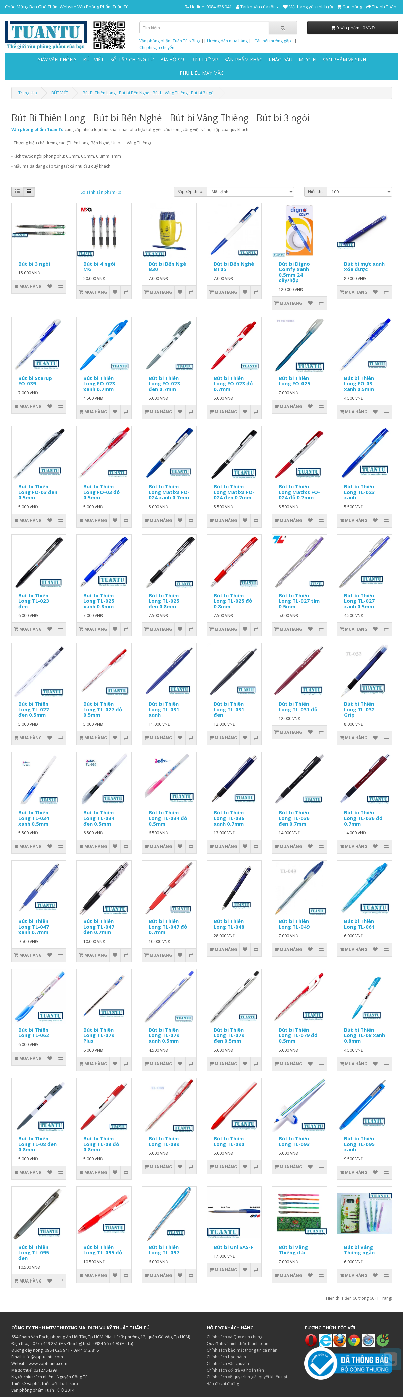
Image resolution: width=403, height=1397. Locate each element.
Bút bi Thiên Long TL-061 (359, 924)
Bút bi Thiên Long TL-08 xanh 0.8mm (364, 1035)
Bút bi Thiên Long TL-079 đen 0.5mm (229, 1035)
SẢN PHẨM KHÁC (243, 59)
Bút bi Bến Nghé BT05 (234, 266)
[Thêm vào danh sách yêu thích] (49, 286)
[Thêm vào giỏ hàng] (28, 286)
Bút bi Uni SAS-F (233, 1247)
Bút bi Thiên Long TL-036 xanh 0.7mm (229, 818)
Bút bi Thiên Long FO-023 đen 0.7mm (164, 383)
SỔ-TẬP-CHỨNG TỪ (132, 59)
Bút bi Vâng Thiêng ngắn (359, 1250)
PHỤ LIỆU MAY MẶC (202, 73)
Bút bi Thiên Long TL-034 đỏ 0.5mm (168, 818)
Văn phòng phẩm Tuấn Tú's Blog (169, 41)
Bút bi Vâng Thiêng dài (293, 1250)
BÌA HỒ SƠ (172, 59)
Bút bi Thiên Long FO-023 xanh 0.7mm (99, 383)
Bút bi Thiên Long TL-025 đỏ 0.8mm (233, 601)
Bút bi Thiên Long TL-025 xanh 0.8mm (98, 601)
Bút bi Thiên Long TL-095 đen (33, 1252)
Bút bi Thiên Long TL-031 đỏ (298, 706)
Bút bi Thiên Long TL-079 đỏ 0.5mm (298, 1035)
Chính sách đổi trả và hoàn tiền (235, 1370)
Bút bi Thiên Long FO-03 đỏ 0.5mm (101, 492)
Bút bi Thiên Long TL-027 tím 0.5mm (299, 601)
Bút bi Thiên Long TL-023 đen (33, 601)
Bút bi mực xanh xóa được (364, 266)
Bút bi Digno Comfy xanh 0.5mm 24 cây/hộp (294, 272)
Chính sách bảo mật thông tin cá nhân (242, 1350)
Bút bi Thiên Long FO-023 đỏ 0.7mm (233, 383)
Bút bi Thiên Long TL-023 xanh (359, 492)
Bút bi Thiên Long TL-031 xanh (164, 709)
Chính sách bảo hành (226, 1357)
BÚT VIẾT (93, 59)
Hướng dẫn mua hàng (227, 41)
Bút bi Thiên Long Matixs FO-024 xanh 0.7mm (169, 492)
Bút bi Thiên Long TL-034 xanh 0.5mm (33, 818)
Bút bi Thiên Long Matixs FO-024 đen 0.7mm (234, 492)
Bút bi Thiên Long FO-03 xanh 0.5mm (359, 383)
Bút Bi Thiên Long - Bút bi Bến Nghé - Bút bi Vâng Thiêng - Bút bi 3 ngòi (149, 93)
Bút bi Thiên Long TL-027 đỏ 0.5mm (102, 709)
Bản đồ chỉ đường (223, 1383)
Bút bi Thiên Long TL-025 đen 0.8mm (164, 601)
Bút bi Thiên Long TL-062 (33, 1032)
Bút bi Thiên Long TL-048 (229, 924)
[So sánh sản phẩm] (60, 286)
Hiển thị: (315, 191)
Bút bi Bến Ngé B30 (167, 266)
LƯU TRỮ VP (204, 59)
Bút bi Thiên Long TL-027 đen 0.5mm (33, 709)
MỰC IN (307, 59)
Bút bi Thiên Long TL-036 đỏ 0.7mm (363, 818)
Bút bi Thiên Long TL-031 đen (229, 709)
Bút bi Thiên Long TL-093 (294, 1141)
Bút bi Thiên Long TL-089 (164, 1141)
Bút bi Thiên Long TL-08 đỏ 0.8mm (101, 1144)
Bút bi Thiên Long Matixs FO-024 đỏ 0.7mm (299, 492)
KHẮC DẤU (280, 59)
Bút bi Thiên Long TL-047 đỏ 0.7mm (168, 926)
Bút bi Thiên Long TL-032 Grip (359, 709)
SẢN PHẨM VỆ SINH (344, 59)
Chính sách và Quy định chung (234, 1337)
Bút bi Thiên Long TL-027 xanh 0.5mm (359, 601)
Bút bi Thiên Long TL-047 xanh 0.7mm (33, 926)
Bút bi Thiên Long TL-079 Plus (98, 1035)
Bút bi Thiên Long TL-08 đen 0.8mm (37, 1144)
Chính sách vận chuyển (228, 1363)
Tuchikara (69, 1383)
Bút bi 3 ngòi (34, 263)
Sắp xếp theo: (190, 191)
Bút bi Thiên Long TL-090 (229, 1141)
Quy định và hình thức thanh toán (237, 1343)
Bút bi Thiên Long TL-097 (164, 1250)
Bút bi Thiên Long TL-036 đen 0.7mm (294, 818)
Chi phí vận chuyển (156, 47)
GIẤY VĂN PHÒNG (57, 59)
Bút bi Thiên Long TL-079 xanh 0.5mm (164, 1035)
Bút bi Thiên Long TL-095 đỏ (102, 1250)
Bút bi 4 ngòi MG (99, 266)
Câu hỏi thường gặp (272, 41)
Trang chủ (27, 93)
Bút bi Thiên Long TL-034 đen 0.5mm (98, 818)
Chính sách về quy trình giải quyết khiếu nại (247, 1377)
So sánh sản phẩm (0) (101, 192)
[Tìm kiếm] (283, 27)
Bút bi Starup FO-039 (35, 381)
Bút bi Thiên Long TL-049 (294, 924)
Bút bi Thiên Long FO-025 (294, 381)
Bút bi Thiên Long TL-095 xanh (359, 1144)
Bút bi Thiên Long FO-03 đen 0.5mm (37, 492)
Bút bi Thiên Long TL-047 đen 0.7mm (98, 926)
